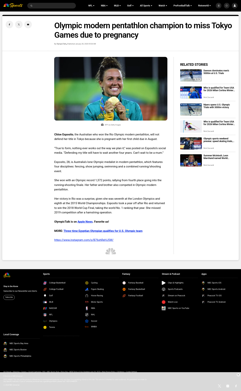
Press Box (64, 372)
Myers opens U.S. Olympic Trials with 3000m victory (217, 106)
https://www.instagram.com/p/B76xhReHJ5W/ (84, 240)
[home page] (13, 5)
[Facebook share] (9, 24)
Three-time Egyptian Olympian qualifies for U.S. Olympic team (103, 231)
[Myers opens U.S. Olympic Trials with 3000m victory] (191, 109)
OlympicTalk (61, 44)
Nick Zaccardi (209, 97)
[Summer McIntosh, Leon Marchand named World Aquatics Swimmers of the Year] (191, 160)
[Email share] (28, 24)
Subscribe (9, 297)
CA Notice (120, 372)
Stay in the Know (10, 286)
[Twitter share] (19, 24)
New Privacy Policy (108, 372)
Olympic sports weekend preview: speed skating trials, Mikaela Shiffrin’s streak (218, 140)
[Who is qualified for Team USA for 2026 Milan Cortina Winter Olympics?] (191, 126)
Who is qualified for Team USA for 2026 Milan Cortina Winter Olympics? (219, 123)
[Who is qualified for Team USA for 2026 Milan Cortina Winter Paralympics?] (191, 92)
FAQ (44, 372)
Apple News (85, 221)
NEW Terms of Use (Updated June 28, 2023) (85, 372)
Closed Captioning (34, 372)
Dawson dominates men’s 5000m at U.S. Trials (216, 72)
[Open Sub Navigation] (94, 5)
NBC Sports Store (53, 372)
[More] (218, 5)
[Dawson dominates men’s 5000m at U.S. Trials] (191, 75)
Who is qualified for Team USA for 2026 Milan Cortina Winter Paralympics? (219, 89)
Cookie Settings (131, 372)
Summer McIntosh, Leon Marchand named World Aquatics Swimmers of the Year (219, 157)
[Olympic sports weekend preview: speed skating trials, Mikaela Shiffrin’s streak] (191, 143)
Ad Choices (7, 372)
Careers (24, 372)
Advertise (16, 372)
